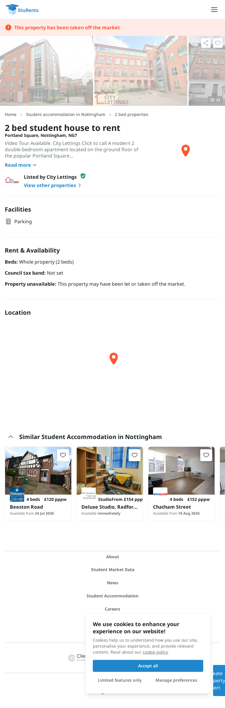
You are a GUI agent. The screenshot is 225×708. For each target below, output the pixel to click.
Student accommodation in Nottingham (65, 114)
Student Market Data (112, 569)
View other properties (53, 185)
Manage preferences (176, 680)
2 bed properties (131, 114)
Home (10, 114)
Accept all (148, 666)
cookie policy (155, 652)
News (112, 582)
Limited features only (120, 680)
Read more (21, 165)
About (112, 556)
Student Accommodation (112, 596)
